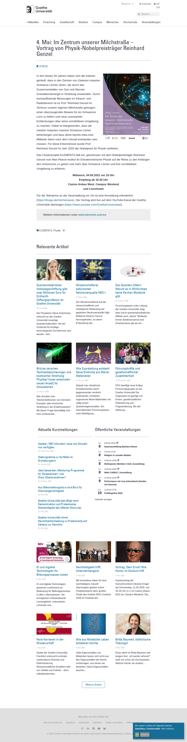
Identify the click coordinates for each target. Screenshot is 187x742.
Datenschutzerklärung (112, 733)
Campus (97, 22)
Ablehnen (145, 734)
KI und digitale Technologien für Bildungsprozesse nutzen (52, 570)
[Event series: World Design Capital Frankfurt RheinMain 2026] (118, 478)
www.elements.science (92, 214)
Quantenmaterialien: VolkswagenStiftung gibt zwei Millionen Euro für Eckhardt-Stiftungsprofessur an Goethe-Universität (52, 294)
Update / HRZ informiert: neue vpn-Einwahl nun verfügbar (62, 445)
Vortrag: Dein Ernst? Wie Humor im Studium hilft (130, 569)
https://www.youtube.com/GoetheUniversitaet (93, 204)
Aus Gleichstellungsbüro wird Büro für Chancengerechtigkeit (60, 489)
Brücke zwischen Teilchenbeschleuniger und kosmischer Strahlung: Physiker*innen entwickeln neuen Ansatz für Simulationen (54, 377)
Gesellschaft (67, 22)
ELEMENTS (45, 230)
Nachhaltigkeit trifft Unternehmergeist (88, 569)
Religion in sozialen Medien (117, 455)
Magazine (127, 3)
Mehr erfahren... (168, 729)
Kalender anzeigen (103, 499)
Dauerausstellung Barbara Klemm (120, 446)
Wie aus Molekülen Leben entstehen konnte (92, 641)
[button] (93, 684)
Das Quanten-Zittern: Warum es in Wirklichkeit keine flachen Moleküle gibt (131, 290)
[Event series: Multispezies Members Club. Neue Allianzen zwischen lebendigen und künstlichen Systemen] (118, 461)
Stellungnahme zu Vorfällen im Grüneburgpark (55, 458)
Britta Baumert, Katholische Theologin (132, 641)
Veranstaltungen (151, 22)
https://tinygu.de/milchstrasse (55, 200)
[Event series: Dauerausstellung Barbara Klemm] (117, 443)
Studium (83, 22)
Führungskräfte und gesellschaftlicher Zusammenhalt (127, 372)
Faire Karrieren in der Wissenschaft (50, 641)
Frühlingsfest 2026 (113, 493)
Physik (56, 230)
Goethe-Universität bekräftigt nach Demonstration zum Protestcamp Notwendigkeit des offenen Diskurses (59, 504)
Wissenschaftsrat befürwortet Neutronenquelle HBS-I (91, 288)
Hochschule (130, 22)
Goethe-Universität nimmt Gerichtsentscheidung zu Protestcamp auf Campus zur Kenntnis (62, 521)
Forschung (49, 22)
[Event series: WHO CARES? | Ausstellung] (118, 469)
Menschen (113, 22)
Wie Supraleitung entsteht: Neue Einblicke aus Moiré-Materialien (93, 372)
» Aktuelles (32, 22)
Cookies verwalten (131, 733)
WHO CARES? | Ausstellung (118, 472)
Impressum (94, 733)
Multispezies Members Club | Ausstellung (124, 464)
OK (137, 734)
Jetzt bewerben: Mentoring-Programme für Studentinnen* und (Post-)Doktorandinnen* (61, 473)
